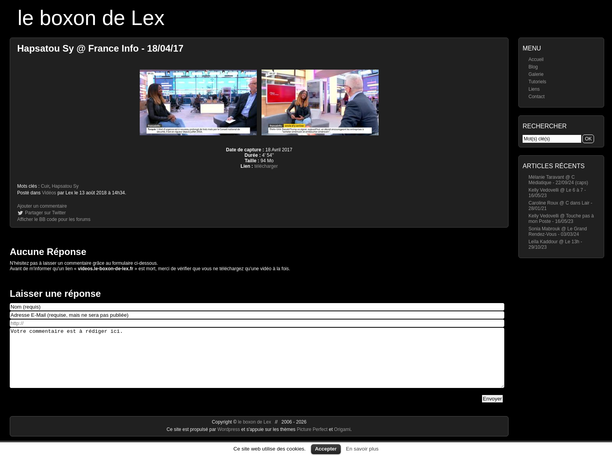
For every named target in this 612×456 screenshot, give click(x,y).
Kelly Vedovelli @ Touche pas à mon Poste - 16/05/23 (561, 218)
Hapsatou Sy (65, 186)
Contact (536, 96)
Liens (534, 89)
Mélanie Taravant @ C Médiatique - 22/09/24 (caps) (558, 179)
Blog (533, 67)
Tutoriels (537, 81)
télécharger (266, 166)
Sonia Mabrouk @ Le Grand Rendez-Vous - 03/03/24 (557, 231)
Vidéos (49, 193)
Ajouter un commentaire (42, 206)
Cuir (45, 186)
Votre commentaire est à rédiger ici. (257, 364)
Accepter (326, 449)
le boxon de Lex (91, 17)
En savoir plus (362, 449)
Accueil (536, 59)
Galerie (536, 74)
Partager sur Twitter (45, 212)
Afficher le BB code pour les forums (54, 219)
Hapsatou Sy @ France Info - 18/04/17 (100, 48)
